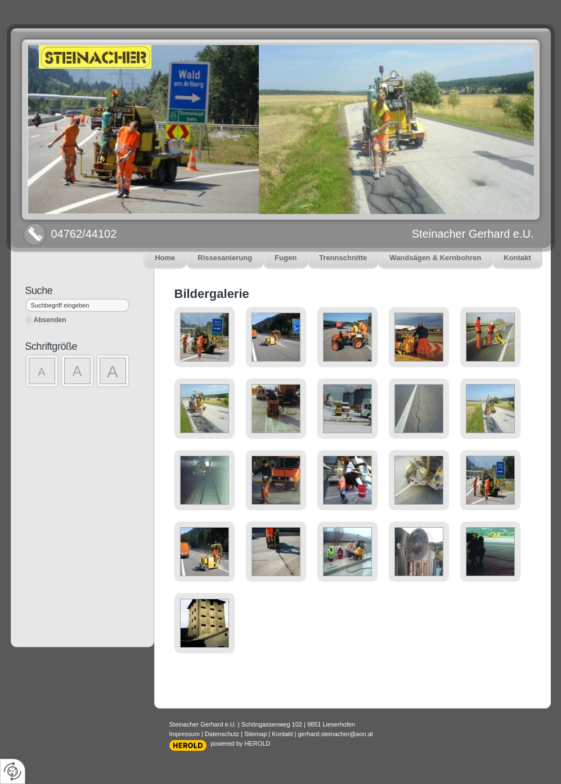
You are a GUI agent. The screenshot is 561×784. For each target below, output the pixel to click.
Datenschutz (222, 733)
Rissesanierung (225, 257)
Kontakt (517, 257)
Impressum (184, 733)
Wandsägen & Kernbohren (435, 257)
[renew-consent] (12, 771)
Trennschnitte (343, 257)
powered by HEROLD (241, 743)
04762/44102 (84, 234)
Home (165, 257)
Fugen (286, 257)
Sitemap (255, 733)
